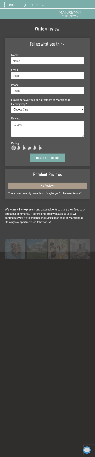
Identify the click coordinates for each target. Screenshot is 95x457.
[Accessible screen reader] (25, 5)
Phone (15, 84)
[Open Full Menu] (9, 5)
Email (14, 70)
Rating (15, 143)
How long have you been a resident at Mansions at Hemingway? (40, 102)
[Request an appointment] (37, 5)
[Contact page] (31, 5)
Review (15, 118)
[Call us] (43, 5)
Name (14, 55)
